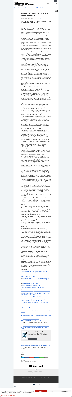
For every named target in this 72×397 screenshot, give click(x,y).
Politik (15, 7)
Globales (23, 7)
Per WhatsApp (41, 361)
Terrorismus (39, 18)
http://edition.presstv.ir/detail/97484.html (31, 284)
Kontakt (42, 381)
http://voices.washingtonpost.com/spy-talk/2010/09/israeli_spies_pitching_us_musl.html (31, 322)
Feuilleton (30, 7)
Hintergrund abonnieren (32, 341)
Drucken (22, 358)
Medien (34, 7)
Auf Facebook (26, 361)
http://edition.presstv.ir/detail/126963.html (31, 286)
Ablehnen (52, 391)
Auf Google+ (31, 361)
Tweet (22, 361)
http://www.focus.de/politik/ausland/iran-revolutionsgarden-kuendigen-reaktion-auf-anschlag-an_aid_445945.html (34, 302)
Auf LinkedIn (36, 361)
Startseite (23, 381)
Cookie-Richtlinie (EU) (47, 381)
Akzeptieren (41, 391)
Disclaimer (42, 375)
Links (38, 382)
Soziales (26, 7)
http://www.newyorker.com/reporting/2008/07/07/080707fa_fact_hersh (36, 292)
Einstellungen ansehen (64, 391)
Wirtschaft (18, 7)
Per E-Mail (46, 361)
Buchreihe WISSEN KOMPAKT (40, 7)
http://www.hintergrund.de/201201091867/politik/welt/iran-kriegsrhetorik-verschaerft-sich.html (34, 272)
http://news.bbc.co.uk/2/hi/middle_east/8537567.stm (33, 289)
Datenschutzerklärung (9, 395)
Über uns (38, 376)
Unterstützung (35, 382)
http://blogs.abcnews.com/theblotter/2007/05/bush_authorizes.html (36, 299)
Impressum (13, 395)
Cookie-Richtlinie (3, 395)
